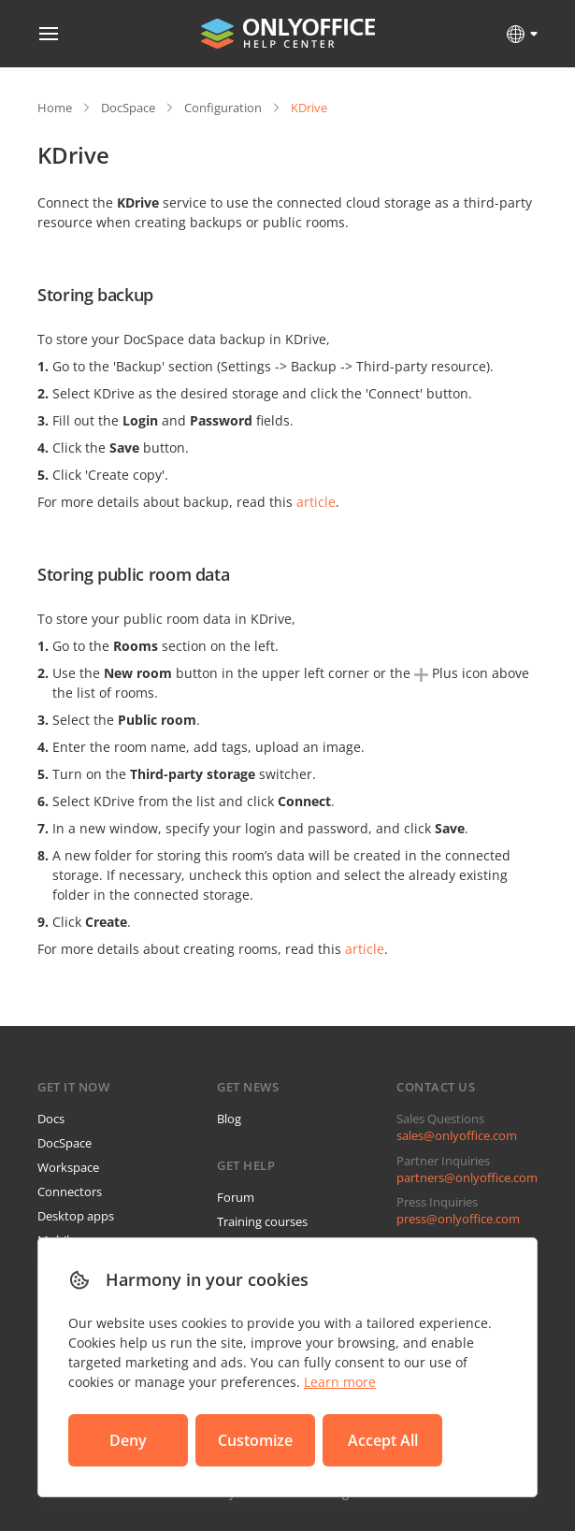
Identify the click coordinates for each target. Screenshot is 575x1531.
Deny (128, 1440)
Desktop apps (75, 1215)
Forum (235, 1197)
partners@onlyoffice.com (467, 1177)
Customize (255, 1440)
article (316, 502)
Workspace (68, 1167)
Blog (229, 1118)
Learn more (340, 1382)
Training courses (262, 1221)
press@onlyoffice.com (458, 1218)
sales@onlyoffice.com (456, 1135)
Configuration (223, 107)
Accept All (383, 1440)
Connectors (69, 1191)
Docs (51, 1118)
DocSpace (128, 107)
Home (54, 107)
